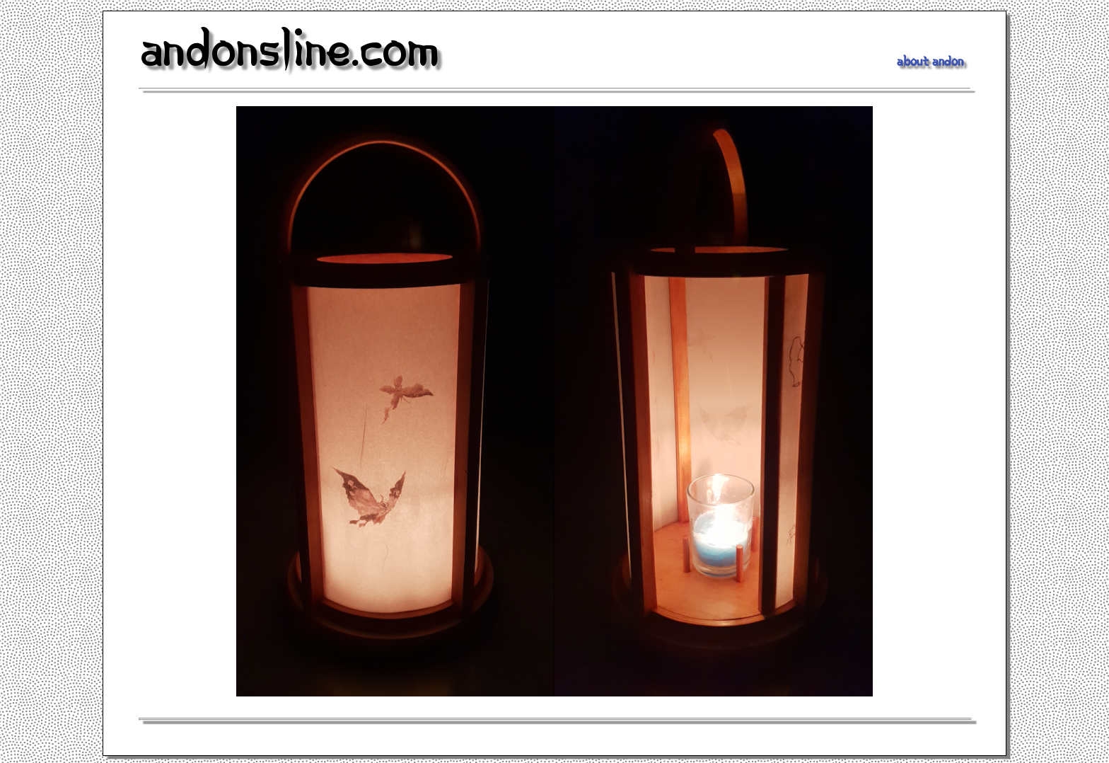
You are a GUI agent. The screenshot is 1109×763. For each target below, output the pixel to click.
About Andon (930, 63)
